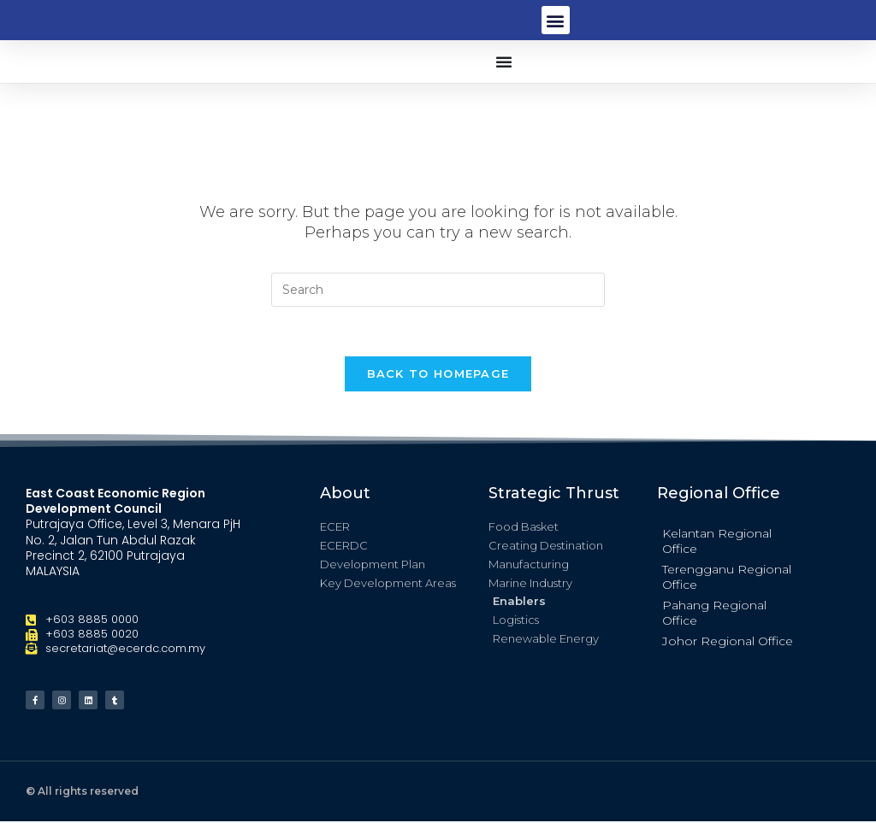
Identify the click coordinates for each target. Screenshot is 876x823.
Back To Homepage (438, 375)
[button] (556, 20)
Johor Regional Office (727, 642)
